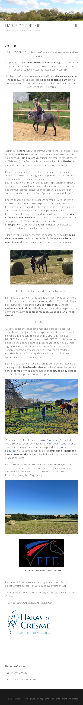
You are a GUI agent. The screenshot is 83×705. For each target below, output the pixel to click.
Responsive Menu (76, 25)
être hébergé (54, 439)
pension (42, 439)
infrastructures (65, 443)
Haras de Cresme (22, 25)
